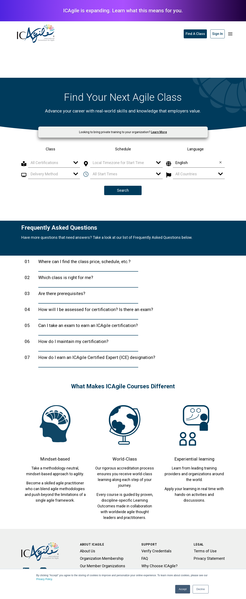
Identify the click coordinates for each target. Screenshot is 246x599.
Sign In (217, 34)
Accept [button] (183, 589)
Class (50, 149)
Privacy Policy (44, 579)
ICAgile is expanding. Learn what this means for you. (123, 11)
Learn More (159, 132)
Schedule (123, 149)
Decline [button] (200, 589)
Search (123, 190)
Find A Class (195, 34)
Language (195, 149)
